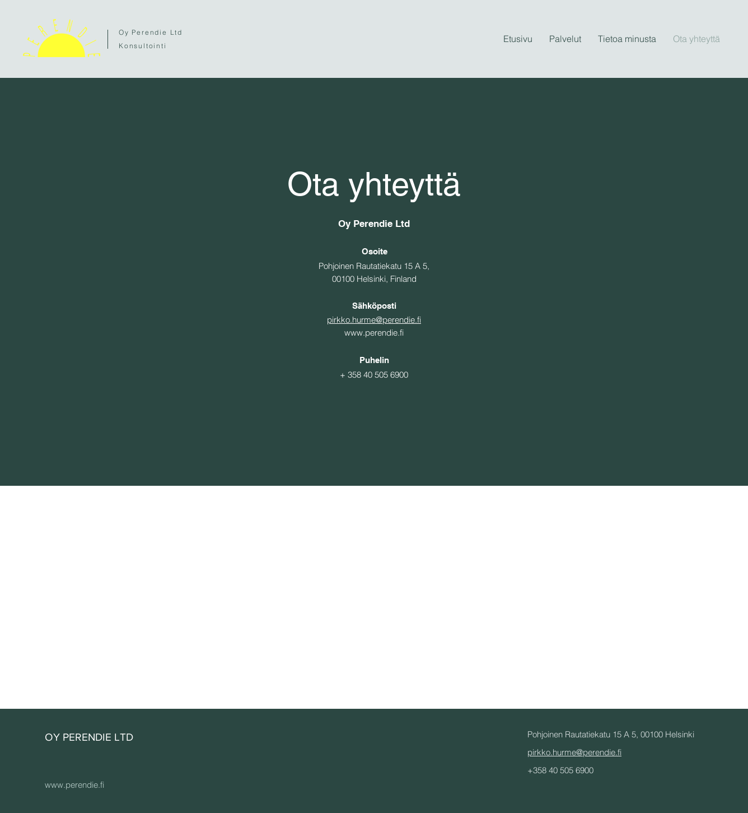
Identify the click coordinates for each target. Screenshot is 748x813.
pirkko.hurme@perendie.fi (374, 319)
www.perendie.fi (374, 332)
